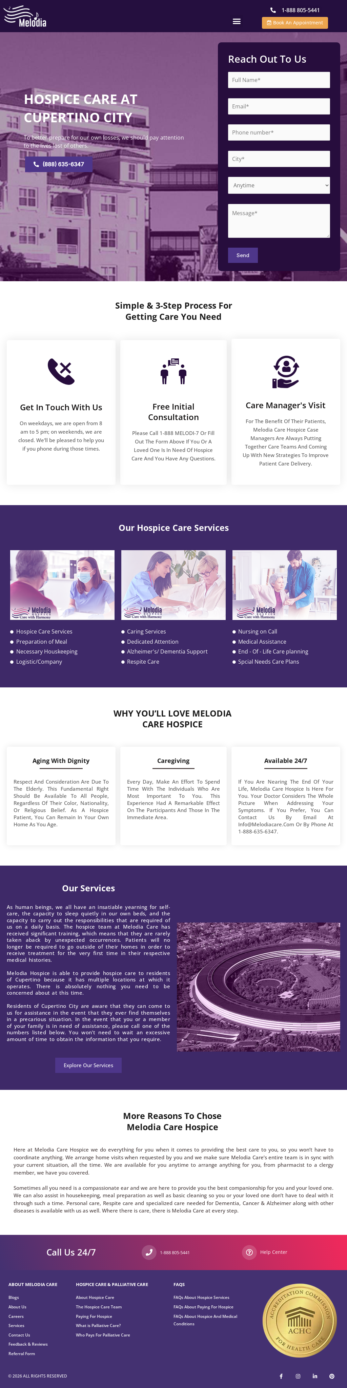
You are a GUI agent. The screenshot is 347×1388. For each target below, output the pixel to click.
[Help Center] (249, 1252)
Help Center (272, 1252)
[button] (236, 21)
